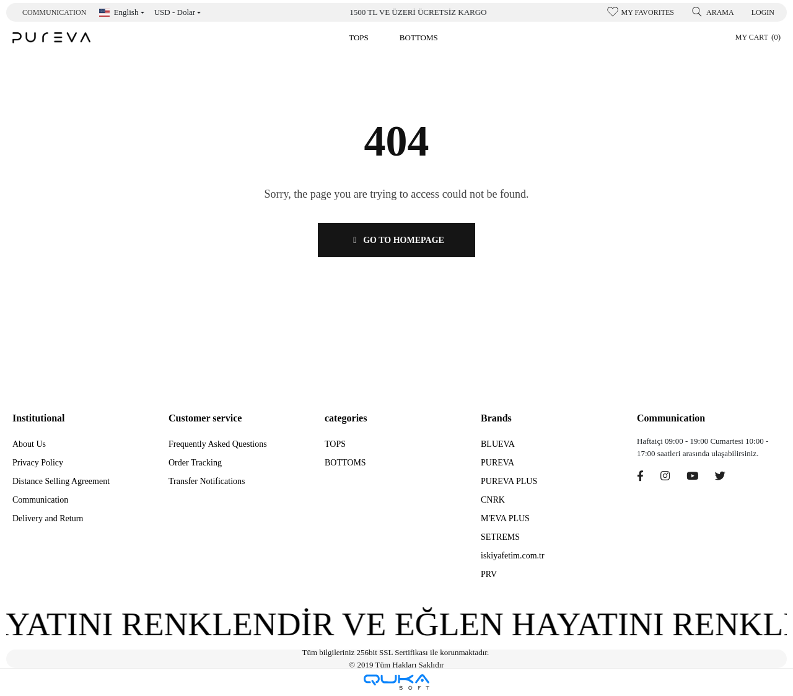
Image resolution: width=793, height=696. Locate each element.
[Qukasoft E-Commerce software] (396, 682)
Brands (496, 418)
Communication (54, 12)
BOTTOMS (345, 462)
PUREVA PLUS (509, 481)
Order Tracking (195, 462)
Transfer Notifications (207, 481)
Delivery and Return (47, 518)
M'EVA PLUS (505, 518)
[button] (358, 37)
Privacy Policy (37, 462)
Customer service (205, 418)
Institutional (38, 418)
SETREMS (500, 537)
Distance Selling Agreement (61, 481)
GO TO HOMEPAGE (396, 240)
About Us (29, 444)
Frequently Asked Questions (218, 444)
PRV (489, 574)
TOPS (335, 444)
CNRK (493, 499)
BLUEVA (498, 444)
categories (346, 418)
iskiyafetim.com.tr (513, 555)
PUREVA (497, 462)
